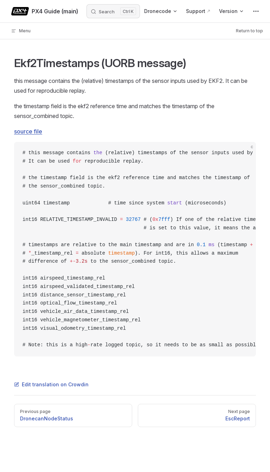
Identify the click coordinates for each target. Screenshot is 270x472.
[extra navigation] (256, 11)
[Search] (113, 11)
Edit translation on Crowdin (51, 384)
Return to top (249, 30)
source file (28, 131)
